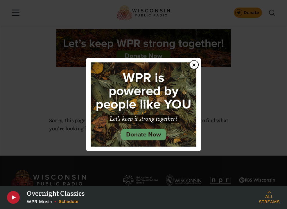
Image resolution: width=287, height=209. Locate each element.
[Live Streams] (269, 197)
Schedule (68, 201)
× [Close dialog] (194, 65)
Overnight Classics (56, 193)
